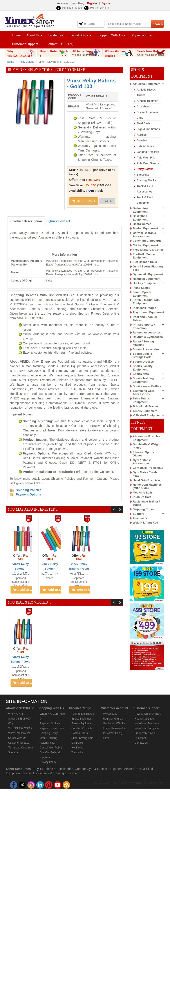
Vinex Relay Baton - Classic (50, 568)
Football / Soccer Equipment (144, 256)
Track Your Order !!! (151, 54)
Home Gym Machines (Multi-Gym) (147, 486)
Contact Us (54, 44)
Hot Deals (77, 747)
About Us (34, 35)
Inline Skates (141, 287)
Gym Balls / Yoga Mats (148, 467)
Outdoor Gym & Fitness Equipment (99, 769)
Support (138, 513)
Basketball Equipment (140, 217)
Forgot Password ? (114, 728)
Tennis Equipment (145, 411)
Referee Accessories (147, 332)
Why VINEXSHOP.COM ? (21, 56)
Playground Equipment (148, 312)
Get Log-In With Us (114, 723)
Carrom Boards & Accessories (145, 234)
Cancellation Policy (51, 747)
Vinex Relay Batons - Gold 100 (79, 568)
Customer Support (26, 44)
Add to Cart (83, 201)
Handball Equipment (147, 278)
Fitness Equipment (82, 723)
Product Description (26, 221)
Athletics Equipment (147, 84)
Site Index (14, 752)
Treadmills (140, 518)
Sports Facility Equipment (143, 367)
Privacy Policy (48, 762)
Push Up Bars (142, 497)
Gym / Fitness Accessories (142, 461)
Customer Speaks (18, 742)
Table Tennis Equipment (141, 400)
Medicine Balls (143, 492)
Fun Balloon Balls (145, 262)
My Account (141, 35)
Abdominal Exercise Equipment (146, 438)
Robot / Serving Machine (143, 343)
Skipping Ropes (143, 509)
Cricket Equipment (145, 245)
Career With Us (17, 737)
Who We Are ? (16, 713)
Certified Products (81, 728)
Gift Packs (77, 742)
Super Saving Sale (82, 737)
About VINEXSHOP (19, 718)
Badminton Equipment (140, 210)
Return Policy (47, 742)
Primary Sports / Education (144, 326)
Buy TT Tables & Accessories (53, 769)
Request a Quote (145, 718)
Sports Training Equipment (143, 380)
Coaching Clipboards (147, 240)
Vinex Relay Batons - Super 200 (20, 568)
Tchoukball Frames (146, 406)
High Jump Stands (148, 129)
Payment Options (50, 723)
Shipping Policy (49, 733)
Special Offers (80, 35)
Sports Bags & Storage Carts (143, 355)
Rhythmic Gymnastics (148, 337)
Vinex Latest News (19, 733)
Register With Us (113, 718)
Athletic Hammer (147, 100)
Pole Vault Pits (146, 157)
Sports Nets (141, 374)
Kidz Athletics (145, 146)
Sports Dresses (143, 361)
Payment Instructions (52, 728)
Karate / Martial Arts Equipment (146, 301)
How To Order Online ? (148, 713)
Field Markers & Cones (148, 249)
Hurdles (142, 134)
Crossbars (143, 106)
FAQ (71, 44)
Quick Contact (59, 221)
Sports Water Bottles (147, 386)
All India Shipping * (86, 52)
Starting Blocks (146, 180)
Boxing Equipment (145, 228)
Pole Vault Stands (148, 163)
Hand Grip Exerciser (146, 480)
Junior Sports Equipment (142, 293)
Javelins (142, 140)
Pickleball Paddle (144, 308)
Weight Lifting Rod (145, 522)
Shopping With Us (111, 35)
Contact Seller (106, 201)
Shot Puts (143, 174)
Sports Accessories (146, 349)
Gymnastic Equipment (148, 274)
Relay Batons (26, 61)
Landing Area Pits (148, 151)
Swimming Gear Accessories (143, 392)
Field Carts (143, 123)
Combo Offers (79, 733)
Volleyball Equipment (147, 415)
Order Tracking (48, 737)
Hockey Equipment (146, 283)
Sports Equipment (81, 718)
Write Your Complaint (147, 728)
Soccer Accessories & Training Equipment (51, 773)
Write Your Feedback (147, 723)
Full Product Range (82, 713)
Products (55, 35)
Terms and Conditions (21, 747)
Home (16, 35)
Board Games (142, 224)
